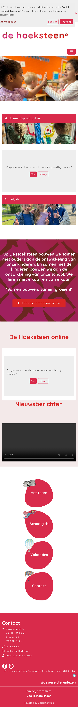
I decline (52, 21)
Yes (33, 174)
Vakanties (39, 554)
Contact (39, 585)
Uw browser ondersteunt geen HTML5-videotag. (39, 442)
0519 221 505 (13, 646)
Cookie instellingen (39, 695)
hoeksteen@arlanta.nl (18, 650)
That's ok (66, 21)
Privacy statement (39, 691)
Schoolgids (39, 523)
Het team (39, 492)
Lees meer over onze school (39, 303)
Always (43, 174)
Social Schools (46, 702)
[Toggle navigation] (71, 52)
